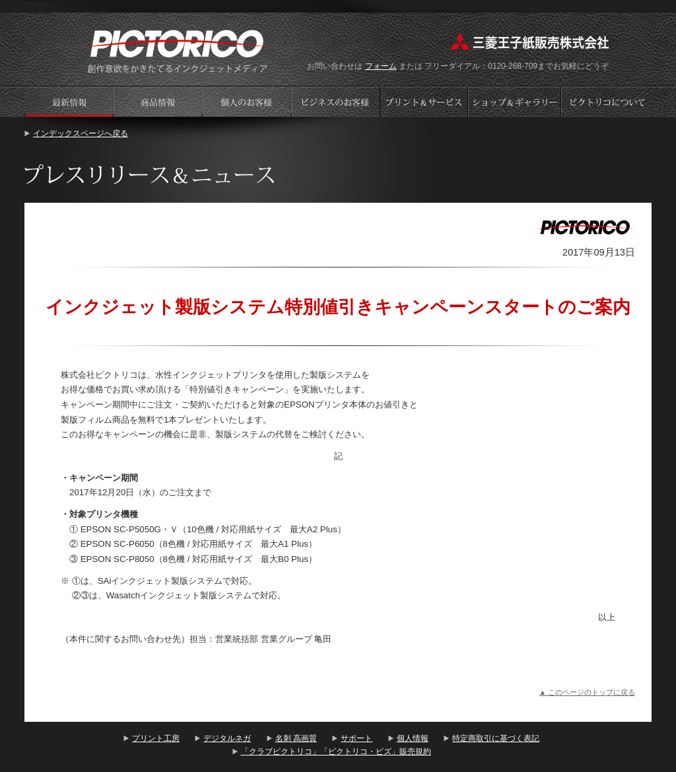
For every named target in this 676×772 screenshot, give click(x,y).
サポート (356, 738)
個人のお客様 (247, 101)
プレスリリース (68, 101)
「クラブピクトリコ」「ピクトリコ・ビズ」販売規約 (336, 751)
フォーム (381, 66)
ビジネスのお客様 (336, 101)
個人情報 (412, 738)
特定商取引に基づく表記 (495, 738)
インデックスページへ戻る (80, 133)
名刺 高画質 (296, 738)
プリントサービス (425, 101)
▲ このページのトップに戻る (587, 692)
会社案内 (606, 101)
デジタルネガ (227, 738)
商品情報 (158, 101)
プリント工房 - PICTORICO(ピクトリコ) (177, 49)
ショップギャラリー (516, 101)
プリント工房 (156, 738)
